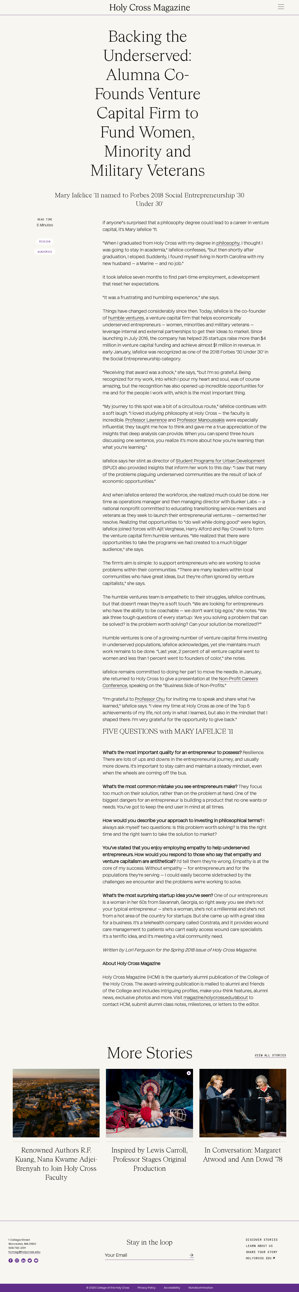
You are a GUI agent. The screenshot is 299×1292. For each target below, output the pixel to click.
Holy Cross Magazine (149, 8)
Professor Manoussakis (201, 420)
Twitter (30, 1260)
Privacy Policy (146, 1287)
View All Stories (270, 1055)
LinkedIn (23, 1260)
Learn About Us (259, 1245)
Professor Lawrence (146, 420)
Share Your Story (262, 1251)
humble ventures (126, 318)
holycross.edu (259, 1257)
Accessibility (172, 1287)
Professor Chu (150, 699)
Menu (281, 6)
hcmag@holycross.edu (24, 1252)
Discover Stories (262, 1239)
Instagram (17, 1260)
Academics (45, 251)
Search (293, 6)
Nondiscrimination (201, 1287)
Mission (44, 241)
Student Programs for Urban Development (220, 460)
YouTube (36, 1260)
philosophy (228, 243)
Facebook (10, 1260)
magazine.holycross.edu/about (215, 997)
